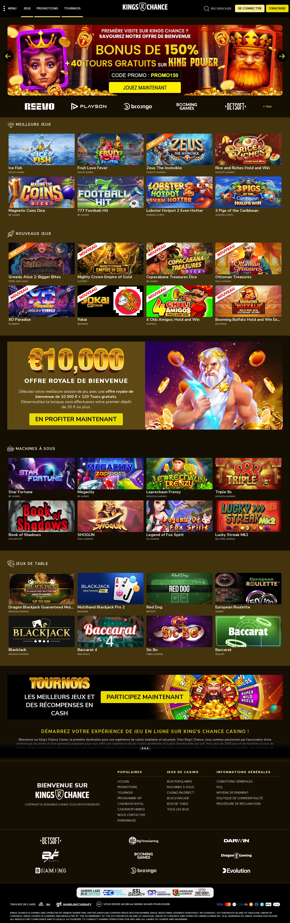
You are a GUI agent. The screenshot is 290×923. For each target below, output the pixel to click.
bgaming (82, 324)
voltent (82, 281)
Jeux (27, 8)
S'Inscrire (277, 8)
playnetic (14, 324)
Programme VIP (129, 798)
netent (219, 611)
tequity (219, 654)
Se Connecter (250, 8)
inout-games (16, 172)
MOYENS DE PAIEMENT (233, 793)
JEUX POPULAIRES (179, 782)
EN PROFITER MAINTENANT (76, 419)
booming (221, 324)
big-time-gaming (225, 539)
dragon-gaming (156, 496)
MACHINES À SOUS (180, 787)
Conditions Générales (235, 782)
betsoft (151, 611)
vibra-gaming (154, 654)
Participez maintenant (145, 697)
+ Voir (267, 107)
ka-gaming (152, 539)
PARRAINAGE (126, 820)
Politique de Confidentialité (240, 798)
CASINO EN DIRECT (180, 793)
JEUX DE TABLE (177, 804)
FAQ (219, 787)
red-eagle (83, 654)
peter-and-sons (18, 281)
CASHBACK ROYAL (130, 804)
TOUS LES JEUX (178, 809)
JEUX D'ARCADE (178, 798)
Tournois (72, 8)
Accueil (123, 782)
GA (48, 904)
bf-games (14, 215)
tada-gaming (223, 281)
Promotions (47, 8)
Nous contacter (131, 815)
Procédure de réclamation (238, 804)
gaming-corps (155, 215)
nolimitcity (15, 539)
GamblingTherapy (77, 904)
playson (151, 324)
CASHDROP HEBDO (131, 809)
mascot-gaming (156, 172)
